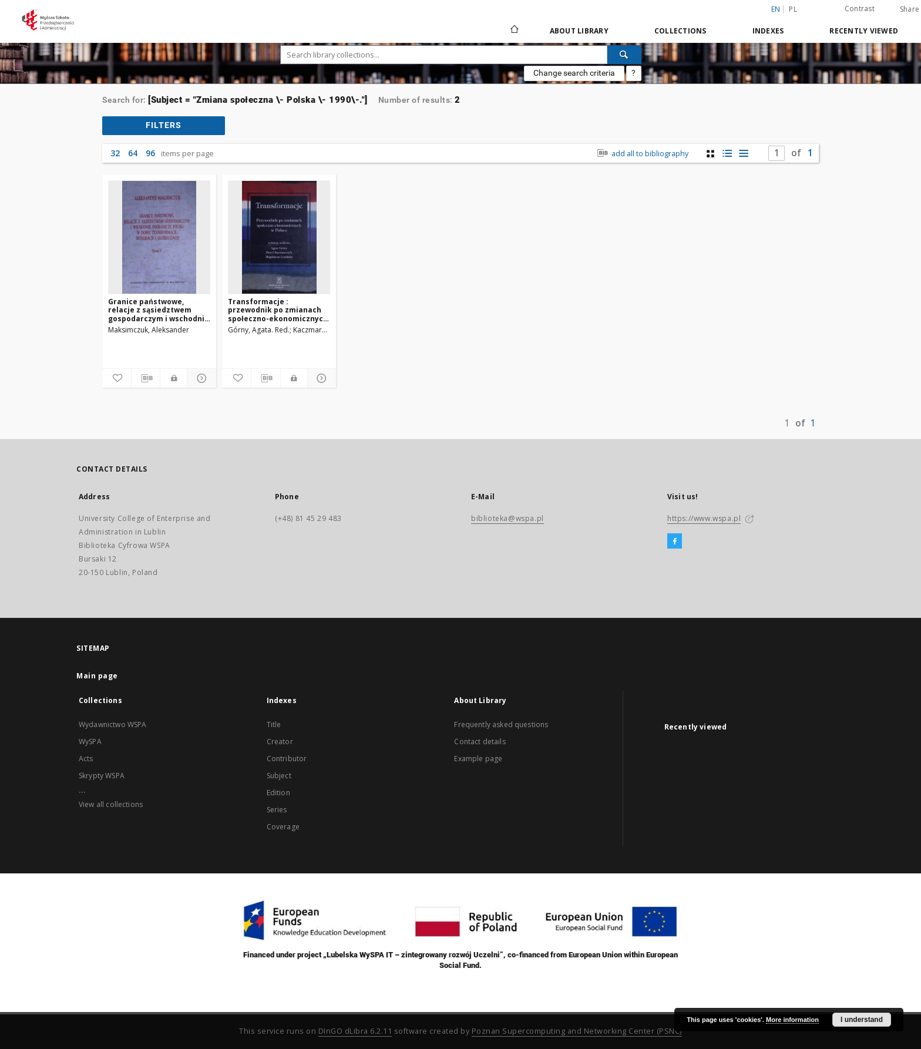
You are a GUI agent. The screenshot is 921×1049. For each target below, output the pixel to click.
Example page (478, 759)
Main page (97, 676)
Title (274, 724)
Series (277, 810)
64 (132, 153)
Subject (279, 776)
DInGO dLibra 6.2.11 (355, 1031)
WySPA (90, 742)
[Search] (624, 54)
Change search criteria (574, 73)
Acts (86, 759)
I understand (862, 1020)
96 (150, 153)
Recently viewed (863, 31)
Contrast (860, 9)
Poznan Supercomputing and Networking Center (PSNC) (577, 1031)
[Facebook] (674, 541)
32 (115, 153)
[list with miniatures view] (726, 153)
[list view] (743, 153)
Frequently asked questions (501, 724)
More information (792, 1019)
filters (163, 125)
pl (793, 9)
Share (909, 9)
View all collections (111, 804)
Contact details (479, 742)
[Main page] (513, 30)
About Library (579, 31)
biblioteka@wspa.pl (507, 518)
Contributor (287, 759)
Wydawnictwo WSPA (112, 724)
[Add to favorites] (116, 378)
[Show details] (200, 378)
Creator (280, 742)
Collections (680, 31)
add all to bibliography (641, 154)
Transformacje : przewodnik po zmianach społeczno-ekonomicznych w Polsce (278, 310)
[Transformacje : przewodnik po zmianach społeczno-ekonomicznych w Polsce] (279, 237)
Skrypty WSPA (102, 776)
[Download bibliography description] (146, 378)
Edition (278, 793)
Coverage (283, 827)
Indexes (768, 31)
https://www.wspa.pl (704, 518)
